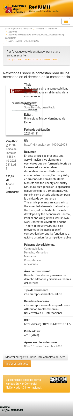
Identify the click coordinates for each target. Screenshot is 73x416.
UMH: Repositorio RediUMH (18, 28)
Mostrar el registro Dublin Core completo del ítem (35, 357)
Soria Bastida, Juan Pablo (39, 107)
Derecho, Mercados (36, 252)
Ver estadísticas (16, 363)
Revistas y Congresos (46, 28)
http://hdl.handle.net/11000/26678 (45, 144)
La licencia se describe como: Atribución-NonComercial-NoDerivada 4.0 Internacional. (24, 383)
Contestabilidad (33, 248)
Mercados (30, 256)
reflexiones (31, 264)
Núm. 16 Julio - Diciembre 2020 (23, 41)
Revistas (12, 32)
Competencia (32, 260)
